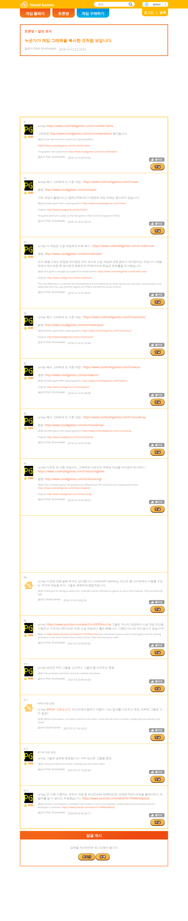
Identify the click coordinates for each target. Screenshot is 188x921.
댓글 (157, 166)
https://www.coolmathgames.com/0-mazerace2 (114, 317)
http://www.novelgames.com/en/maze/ (70, 190)
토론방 (63, 13)
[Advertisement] (94, 86)
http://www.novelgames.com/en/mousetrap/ (74, 425)
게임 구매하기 (93, 13)
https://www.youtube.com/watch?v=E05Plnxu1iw (78, 624)
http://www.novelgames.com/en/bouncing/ (73, 479)
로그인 (149, 12)
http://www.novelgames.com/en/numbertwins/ (81, 133)
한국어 (156, 4)
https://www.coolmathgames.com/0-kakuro (111, 367)
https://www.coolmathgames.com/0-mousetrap (114, 417)
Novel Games (42, 4)
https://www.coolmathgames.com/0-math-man (123, 246)
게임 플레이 (35, 13)
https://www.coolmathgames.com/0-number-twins (79, 126)
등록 (163, 12)
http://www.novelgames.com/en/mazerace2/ (74, 325)
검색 (130, 4)
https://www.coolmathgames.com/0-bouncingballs (71, 471)
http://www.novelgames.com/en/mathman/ (73, 254)
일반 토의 (45, 31)
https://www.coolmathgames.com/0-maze (110, 182)
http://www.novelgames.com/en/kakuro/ (71, 375)
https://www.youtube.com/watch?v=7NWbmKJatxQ (115, 798)
